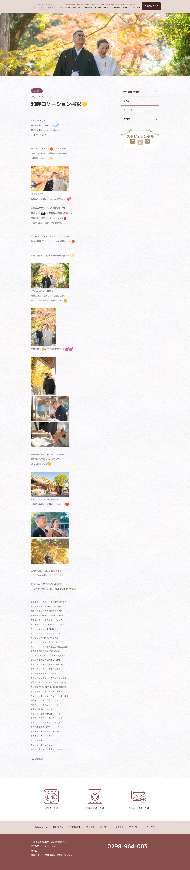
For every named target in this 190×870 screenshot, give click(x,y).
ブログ (126, 119)
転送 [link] (41, 759)
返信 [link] (37, 759)
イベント (127, 101)
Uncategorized (131, 91)
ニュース (127, 110)
